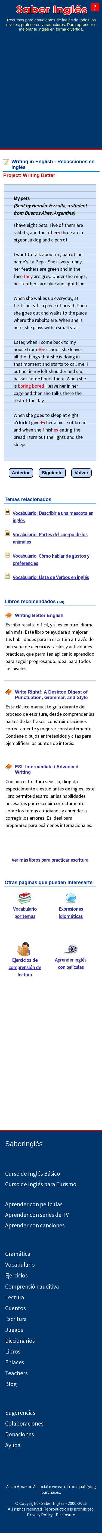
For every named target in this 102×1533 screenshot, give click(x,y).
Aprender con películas (34, 1204)
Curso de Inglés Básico (32, 1173)
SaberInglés (24, 1144)
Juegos (14, 1329)
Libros (12, 1351)
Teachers (16, 1373)
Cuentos (15, 1308)
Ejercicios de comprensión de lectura (24, 965)
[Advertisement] (51, 94)
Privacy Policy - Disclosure (51, 1514)
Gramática (17, 1253)
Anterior (21, 472)
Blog (11, 1384)
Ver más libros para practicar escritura (50, 860)
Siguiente (52, 472)
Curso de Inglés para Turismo (40, 1184)
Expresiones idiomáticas (71, 909)
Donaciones (19, 1434)
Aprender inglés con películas (70, 960)
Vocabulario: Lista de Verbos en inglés (51, 577)
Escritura (16, 1319)
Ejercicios (16, 1275)
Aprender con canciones (35, 1225)
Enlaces (14, 1362)
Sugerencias (20, 1412)
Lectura (14, 1297)
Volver (81, 472)
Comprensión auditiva (32, 1286)
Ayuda (13, 1445)
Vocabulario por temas (25, 909)
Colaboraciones (24, 1423)
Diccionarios (20, 1340)
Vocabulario (20, 1264)
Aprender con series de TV (37, 1214)
